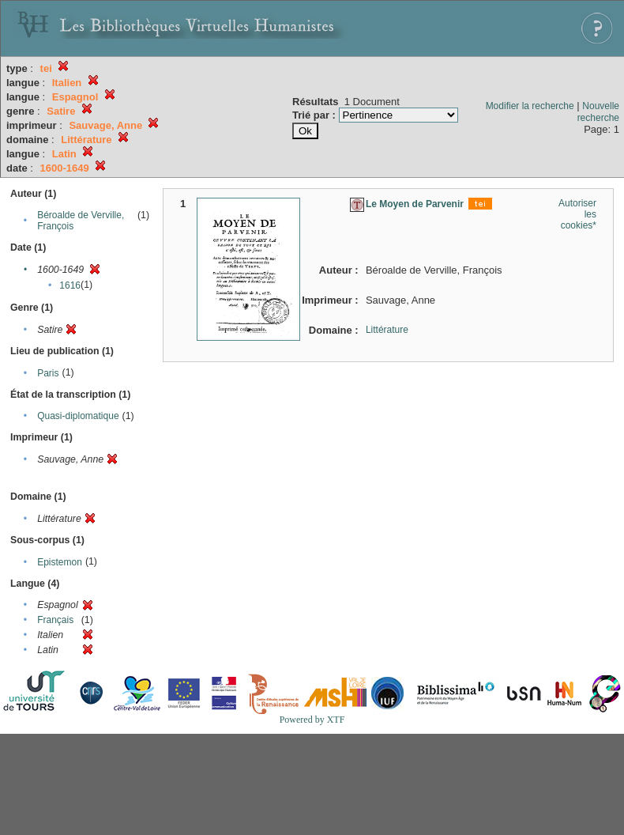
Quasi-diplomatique (77, 415)
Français (55, 619)
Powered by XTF (312, 719)
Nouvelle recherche (598, 111)
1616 (70, 285)
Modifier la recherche (530, 105)
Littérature (387, 329)
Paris (47, 373)
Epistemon (59, 562)
